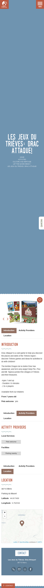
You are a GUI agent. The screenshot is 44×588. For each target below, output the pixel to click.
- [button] (5, 516)
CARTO (39, 542)
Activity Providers (26, 331)
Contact (9, 585)
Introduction (9, 413)
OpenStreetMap (24, 542)
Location (7, 336)
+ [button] (5, 512)
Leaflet (15, 542)
